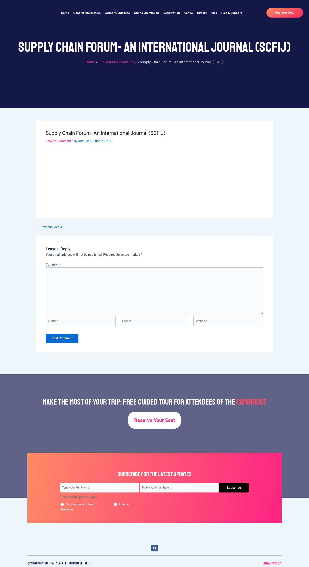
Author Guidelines (117, 13)
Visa (214, 13)
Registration (171, 13)
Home (65, 13)
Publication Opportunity (117, 62)
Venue (188, 13)
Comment (53, 264)
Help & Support (231, 13)
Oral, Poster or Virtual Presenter (77, 507)
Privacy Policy (272, 563)
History (202, 13)
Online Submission (146, 13)
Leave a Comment (58, 141)
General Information (87, 13)
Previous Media (49, 227)
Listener (124, 504)
